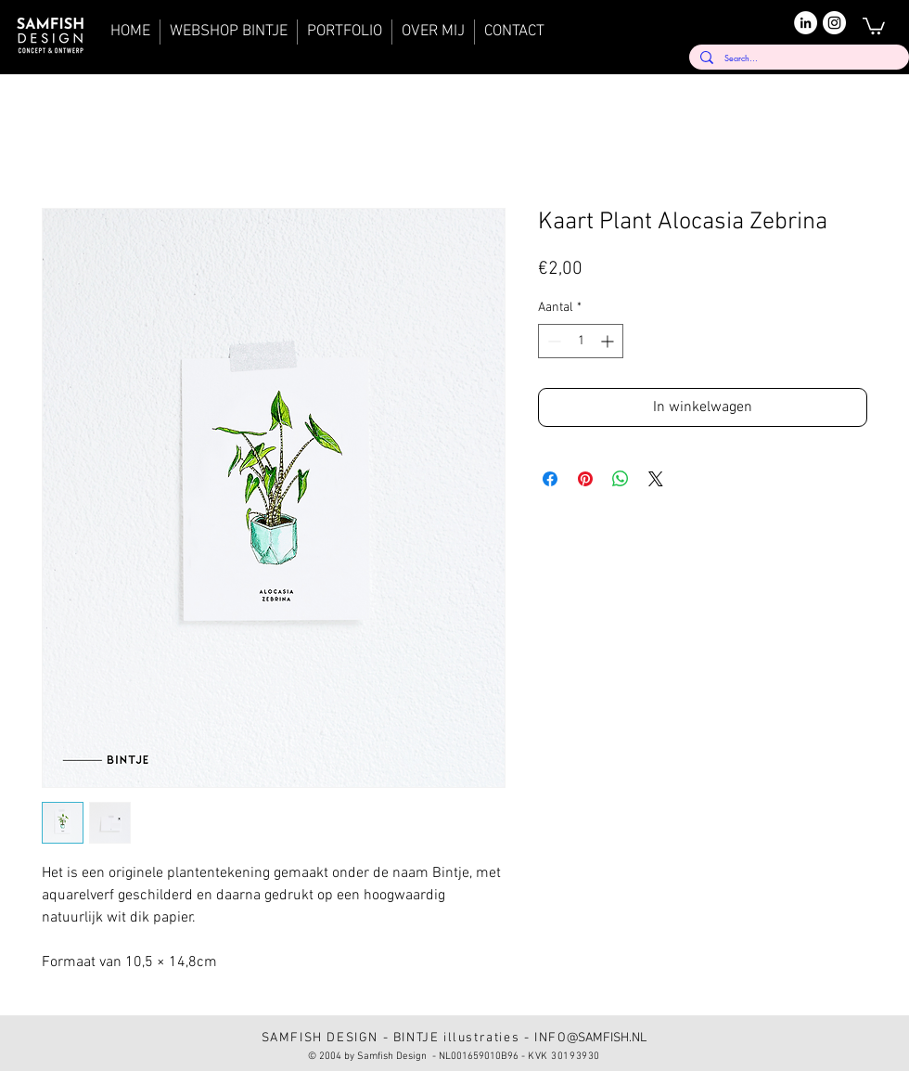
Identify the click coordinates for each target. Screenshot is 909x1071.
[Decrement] (552, 341)
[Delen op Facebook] (550, 479)
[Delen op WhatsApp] (620, 479)
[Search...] (797, 58)
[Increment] (609, 341)
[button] (874, 25)
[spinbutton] (580, 341)
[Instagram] (834, 22)
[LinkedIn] (805, 22)
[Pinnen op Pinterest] (585, 479)
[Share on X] (656, 479)
